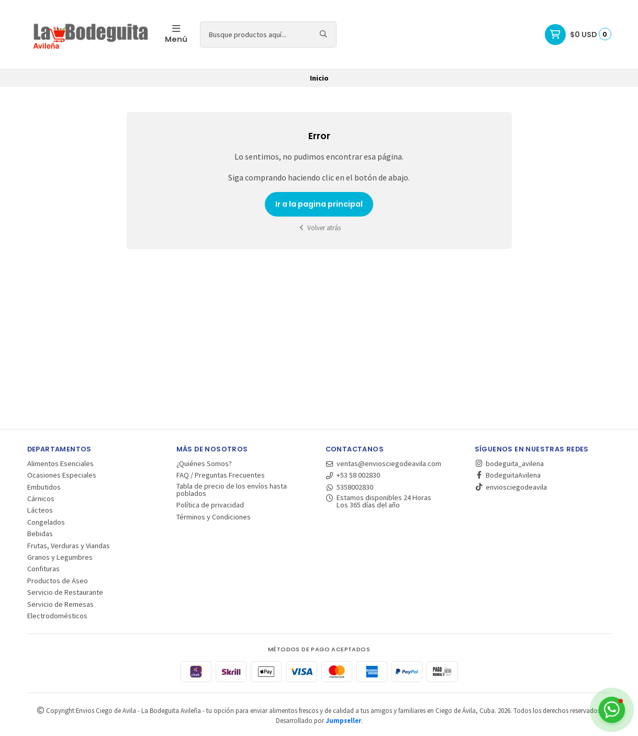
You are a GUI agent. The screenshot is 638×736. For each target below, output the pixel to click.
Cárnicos (40, 498)
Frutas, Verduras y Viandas (68, 545)
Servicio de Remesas (60, 604)
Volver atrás (319, 227)
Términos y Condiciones (213, 516)
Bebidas (40, 533)
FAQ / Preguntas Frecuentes (220, 475)
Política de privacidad (210, 504)
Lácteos (40, 510)
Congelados (46, 522)
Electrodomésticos (57, 615)
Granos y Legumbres (60, 557)
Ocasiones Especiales (61, 475)
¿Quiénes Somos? (204, 463)
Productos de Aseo (57, 580)
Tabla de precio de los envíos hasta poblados (231, 489)
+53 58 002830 (353, 475)
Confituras (43, 568)
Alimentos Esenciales (60, 463)
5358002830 (350, 487)
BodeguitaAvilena (508, 475)
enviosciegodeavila (511, 487)
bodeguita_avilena (509, 463)
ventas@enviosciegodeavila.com (384, 463)
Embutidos (44, 487)
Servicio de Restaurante (65, 592)
